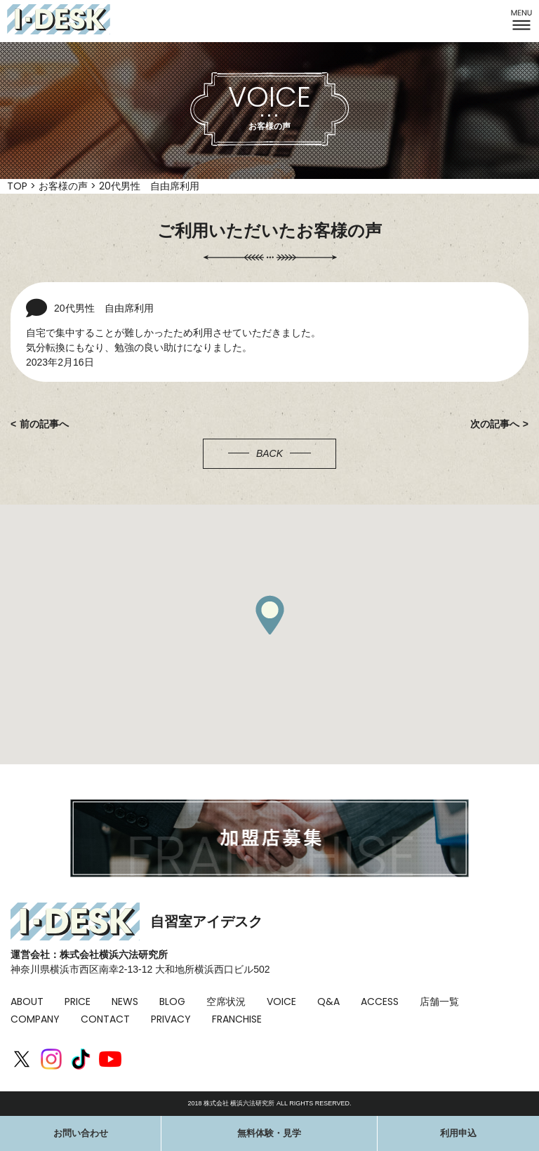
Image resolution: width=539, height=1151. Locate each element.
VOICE (281, 1001)
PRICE (78, 1001)
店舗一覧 (439, 1001)
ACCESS (380, 1001)
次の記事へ (494, 424)
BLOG (172, 1001)
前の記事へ (44, 424)
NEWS (125, 1001)
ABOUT (27, 1001)
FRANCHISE (237, 1019)
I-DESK (58, 19)
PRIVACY (171, 1019)
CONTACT (105, 1019)
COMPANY (35, 1019)
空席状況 (226, 1001)
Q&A (328, 1001)
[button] (269, 614)
